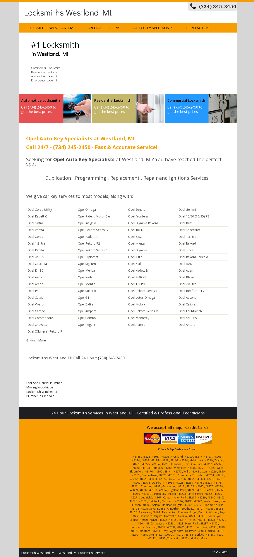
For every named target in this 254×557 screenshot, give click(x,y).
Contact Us (197, 27)
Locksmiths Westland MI (68, 12)
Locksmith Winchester (41, 392)
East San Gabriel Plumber (44, 383)
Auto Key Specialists (153, 27)
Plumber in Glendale (40, 396)
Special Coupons (104, 27)
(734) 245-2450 (217, 7)
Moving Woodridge (39, 387)
